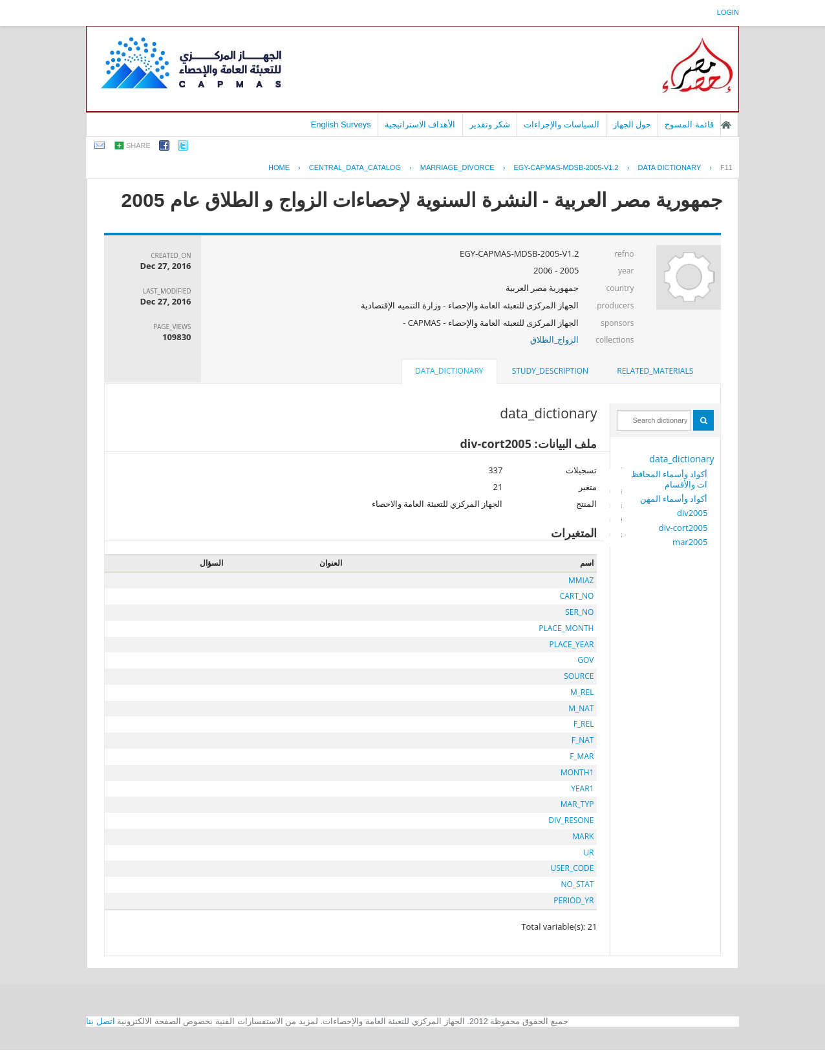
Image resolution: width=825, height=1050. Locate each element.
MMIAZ (581, 580)
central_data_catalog (355, 167)
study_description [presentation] (550, 370)
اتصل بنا (100, 1021)
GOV (585, 659)
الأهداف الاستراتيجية (420, 124)
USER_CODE (572, 867)
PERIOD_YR (573, 900)
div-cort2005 (683, 527)
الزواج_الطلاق (554, 339)
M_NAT (581, 708)
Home (279, 167)
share (138, 145)
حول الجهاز (632, 124)
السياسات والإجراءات (561, 124)
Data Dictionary (669, 167)
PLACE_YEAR (571, 644)
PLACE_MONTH (566, 628)
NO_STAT (577, 884)
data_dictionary (681, 459)
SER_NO (579, 611)
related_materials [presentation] (655, 370)
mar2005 (689, 542)
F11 (726, 167)
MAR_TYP (577, 803)
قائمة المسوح (689, 124)
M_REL (582, 692)
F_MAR (582, 756)
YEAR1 (582, 788)
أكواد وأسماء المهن (674, 498)
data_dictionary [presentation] (449, 370)
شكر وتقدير (490, 124)
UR (588, 852)
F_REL (583, 723)
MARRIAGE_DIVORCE (457, 167)
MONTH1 (577, 772)
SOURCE (579, 675)
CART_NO (577, 595)
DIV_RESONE (571, 820)
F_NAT (583, 739)
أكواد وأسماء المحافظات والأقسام (669, 479)
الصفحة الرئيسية (726, 125)
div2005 (692, 513)
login (728, 12)
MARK (583, 836)
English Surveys (341, 124)
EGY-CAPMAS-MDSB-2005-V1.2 (565, 167)
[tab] (655, 371)
